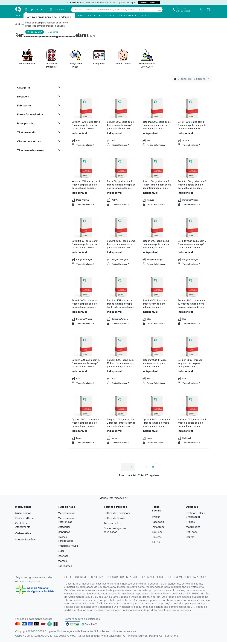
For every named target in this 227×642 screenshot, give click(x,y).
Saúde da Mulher (127, 15)
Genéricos (145, 15)
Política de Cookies (115, 518)
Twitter (156, 516)
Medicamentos (66, 513)
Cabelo (190, 537)
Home (21, 24)
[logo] (18, 9)
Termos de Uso (113, 523)
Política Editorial (24, 518)
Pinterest (157, 537)
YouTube (157, 532)
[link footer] (72, 624)
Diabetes (79, 15)
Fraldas (190, 521)
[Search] (159, 9)
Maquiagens (193, 526)
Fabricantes (65, 566)
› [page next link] (146, 466)
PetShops (192, 532)
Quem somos (23, 513)
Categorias (64, 526)
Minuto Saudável (25, 539)
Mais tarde (53, 32)
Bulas (61, 550)
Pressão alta (93, 15)
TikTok (156, 542)
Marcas (62, 560)
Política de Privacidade (117, 513)
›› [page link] (153, 466)
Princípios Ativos (68, 545)
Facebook (158, 521)
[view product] (86, 108)
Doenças (63, 555)
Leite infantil (109, 15)
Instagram (158, 526)
